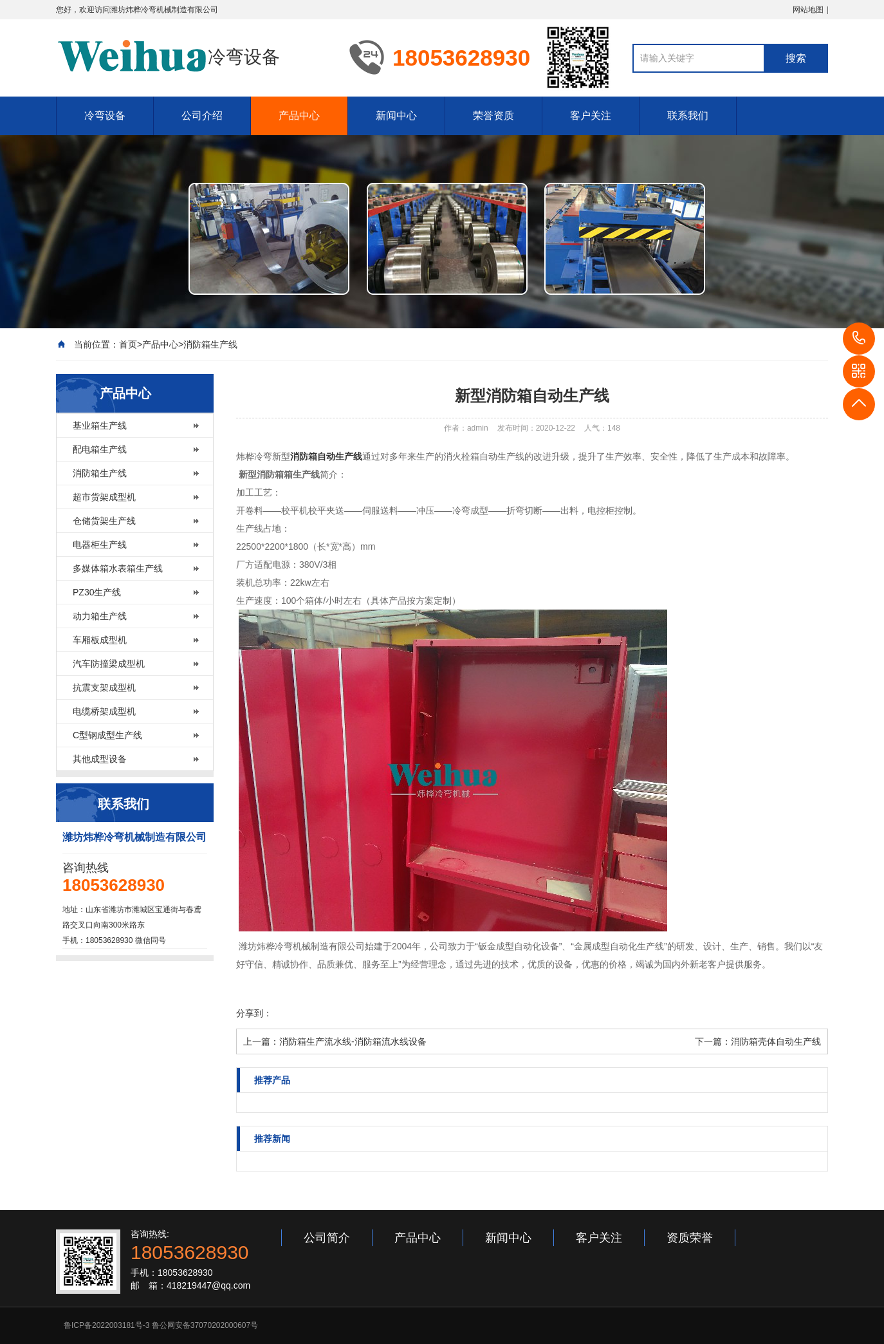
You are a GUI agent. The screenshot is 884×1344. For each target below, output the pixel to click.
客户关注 (590, 115)
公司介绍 (202, 115)
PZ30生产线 (97, 592)
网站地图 (808, 9)
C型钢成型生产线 (107, 735)
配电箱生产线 (100, 449)
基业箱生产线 (100, 425)
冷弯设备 (104, 115)
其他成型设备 (100, 759)
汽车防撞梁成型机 (109, 663)
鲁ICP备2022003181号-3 (106, 1325)
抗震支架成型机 (104, 687)
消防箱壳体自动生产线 (776, 1041)
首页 (128, 344)
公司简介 (327, 1237)
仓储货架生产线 (104, 521)
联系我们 (687, 115)
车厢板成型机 (100, 640)
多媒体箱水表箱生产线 (118, 568)
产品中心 (299, 115)
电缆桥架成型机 (104, 711)
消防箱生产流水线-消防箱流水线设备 (353, 1041)
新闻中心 (396, 115)
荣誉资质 (493, 115)
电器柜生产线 (100, 544)
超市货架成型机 (104, 497)
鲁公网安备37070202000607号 (205, 1325)
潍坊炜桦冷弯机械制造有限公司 (164, 9)
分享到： (254, 1013)
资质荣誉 (690, 1237)
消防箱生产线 (210, 344)
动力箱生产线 (100, 616)
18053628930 (859, 338)
